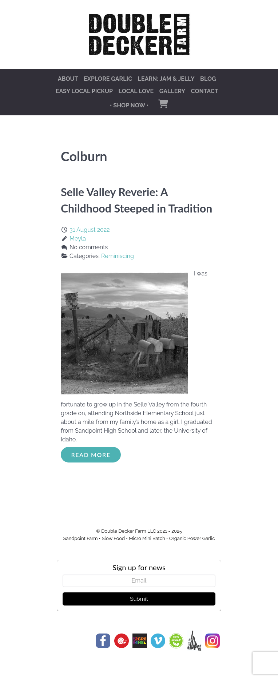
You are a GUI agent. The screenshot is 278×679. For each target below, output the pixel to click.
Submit (139, 599)
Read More (91, 454)
